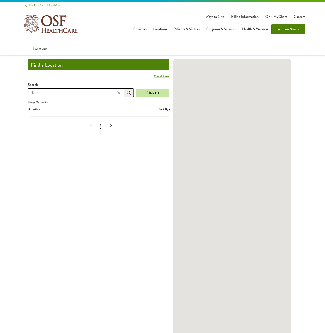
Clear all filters (161, 76)
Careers (299, 16)
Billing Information (245, 16)
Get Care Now (286, 29)
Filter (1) (152, 93)
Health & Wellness (255, 29)
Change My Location (38, 102)
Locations (160, 29)
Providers (140, 29)
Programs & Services (220, 29)
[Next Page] (111, 125)
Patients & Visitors (186, 29)
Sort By (164, 109)
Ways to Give (214, 16)
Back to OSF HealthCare (45, 5)
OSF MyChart (276, 16)
